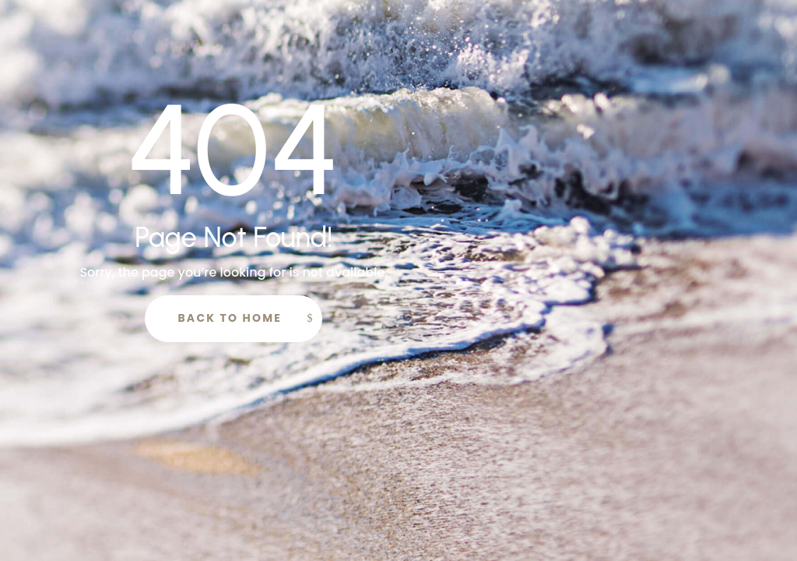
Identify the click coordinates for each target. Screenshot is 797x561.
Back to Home (229, 318)
